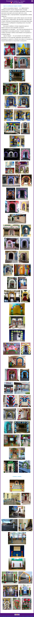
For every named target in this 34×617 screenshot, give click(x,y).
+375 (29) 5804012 (18, 2)
